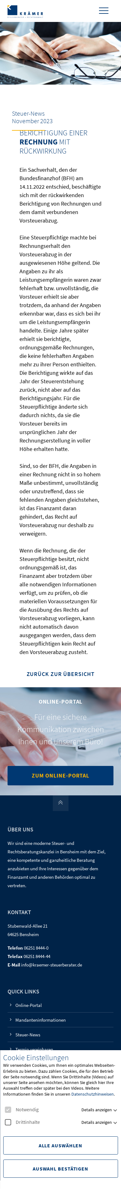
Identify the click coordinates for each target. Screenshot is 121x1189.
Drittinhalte (22, 1122)
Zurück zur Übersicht (61, 674)
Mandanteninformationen (40, 1020)
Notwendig (22, 1110)
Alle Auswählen (61, 1145)
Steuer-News (27, 1035)
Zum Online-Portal (60, 775)
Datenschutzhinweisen (92, 1094)
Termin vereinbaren (34, 1049)
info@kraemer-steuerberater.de (51, 965)
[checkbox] (8, 1110)
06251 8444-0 (36, 948)
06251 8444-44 (37, 956)
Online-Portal (28, 1005)
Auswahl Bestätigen (60, 1168)
